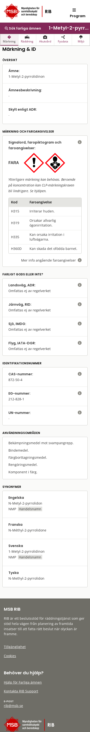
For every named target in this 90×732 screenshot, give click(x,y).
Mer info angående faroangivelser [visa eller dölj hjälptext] (51, 260)
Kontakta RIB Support (21, 691)
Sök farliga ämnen (23, 28)
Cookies (10, 656)
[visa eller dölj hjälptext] (80, 142)
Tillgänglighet (15, 646)
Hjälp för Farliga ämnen (23, 682)
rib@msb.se (13, 705)
